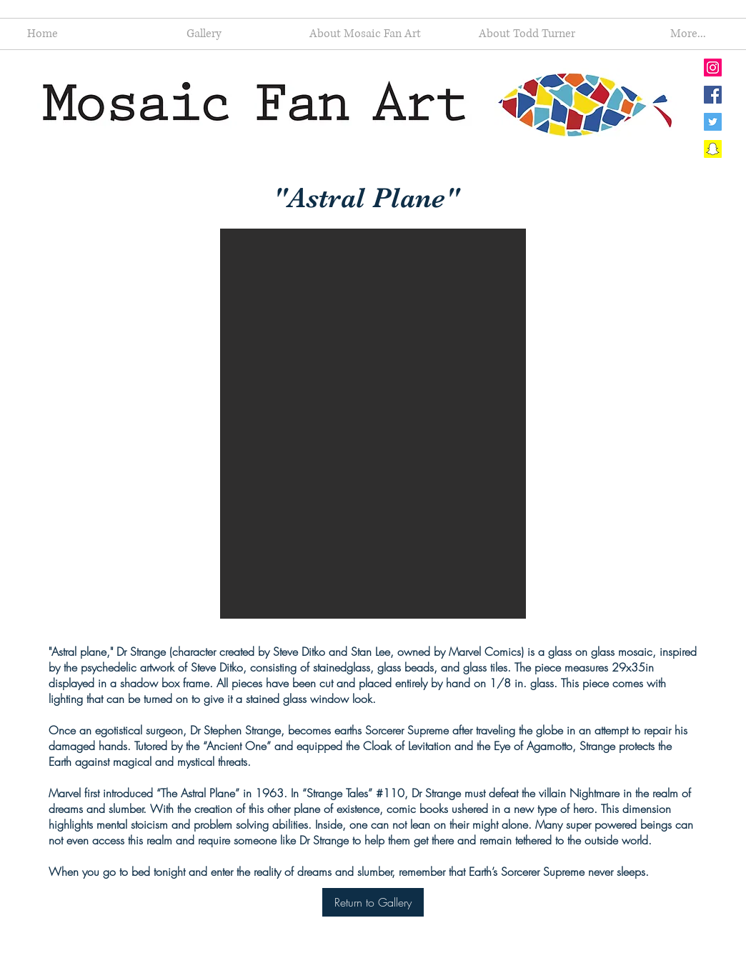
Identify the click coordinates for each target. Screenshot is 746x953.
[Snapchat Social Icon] (713, 149)
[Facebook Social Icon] (713, 95)
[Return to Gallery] (373, 902)
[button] (373, 424)
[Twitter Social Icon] (713, 122)
